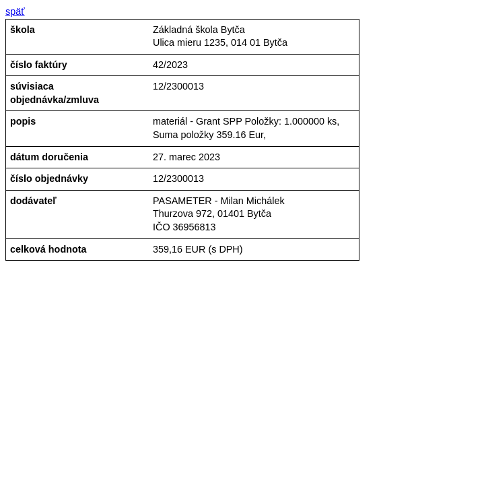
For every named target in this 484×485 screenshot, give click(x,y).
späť (15, 11)
